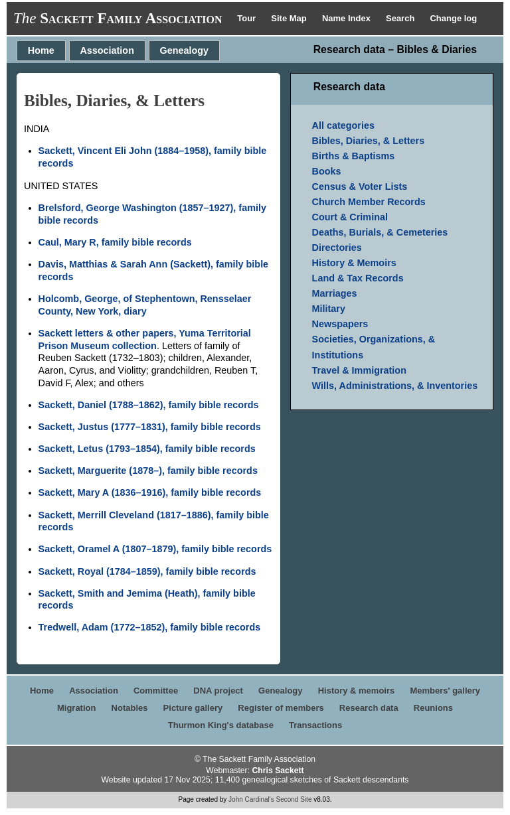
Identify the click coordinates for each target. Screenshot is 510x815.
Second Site (294, 799)
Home (41, 50)
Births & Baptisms (353, 156)
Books (326, 171)
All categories (343, 125)
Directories (337, 247)
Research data (368, 708)
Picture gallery (193, 708)
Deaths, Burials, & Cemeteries (380, 232)
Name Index (347, 18)
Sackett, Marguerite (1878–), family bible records (148, 470)
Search (401, 18)
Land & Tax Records (358, 278)
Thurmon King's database (221, 725)
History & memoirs (356, 691)
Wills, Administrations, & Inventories (395, 385)
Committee (155, 691)
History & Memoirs (354, 263)
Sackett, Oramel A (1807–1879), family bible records (155, 549)
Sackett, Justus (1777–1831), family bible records (150, 426)
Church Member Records (369, 201)
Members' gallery (445, 691)
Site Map (290, 18)
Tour (247, 18)
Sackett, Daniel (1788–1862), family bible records (149, 405)
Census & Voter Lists (360, 186)
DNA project (218, 691)
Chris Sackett (277, 770)
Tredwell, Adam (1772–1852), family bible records (150, 627)
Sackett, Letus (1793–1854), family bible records (147, 448)
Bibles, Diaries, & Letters (368, 140)
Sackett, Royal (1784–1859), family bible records (147, 571)
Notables (130, 708)
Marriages (334, 293)
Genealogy (184, 50)
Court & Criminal (350, 217)
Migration (76, 708)
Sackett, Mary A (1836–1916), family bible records (150, 492)
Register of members (280, 708)
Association (107, 50)
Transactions (315, 725)
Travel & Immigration (359, 370)
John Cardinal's (251, 799)
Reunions (433, 708)
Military (328, 308)
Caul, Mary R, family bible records (115, 242)
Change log (453, 18)
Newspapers (340, 324)
